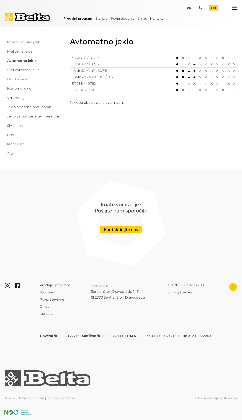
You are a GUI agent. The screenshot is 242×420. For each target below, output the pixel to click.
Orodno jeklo (18, 79)
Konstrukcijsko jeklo (24, 42)
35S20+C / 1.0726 (154, 64)
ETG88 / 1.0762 (154, 83)
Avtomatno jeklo (22, 60)
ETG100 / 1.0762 (154, 90)
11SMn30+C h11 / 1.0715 (154, 70)
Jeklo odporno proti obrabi (29, 107)
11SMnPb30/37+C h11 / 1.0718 (154, 77)
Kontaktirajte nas (121, 229)
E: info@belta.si (181, 292)
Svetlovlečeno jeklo (23, 70)
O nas (142, 18)
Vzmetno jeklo (19, 98)
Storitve (101, 18)
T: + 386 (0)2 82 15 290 (186, 285)
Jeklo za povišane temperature (33, 116)
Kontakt (156, 18)
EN (213, 8)
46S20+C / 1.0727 (154, 58)
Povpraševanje (122, 18)
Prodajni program (77, 18)
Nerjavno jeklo (19, 88)
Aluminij (14, 153)
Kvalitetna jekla (19, 51)
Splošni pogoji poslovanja (215, 398)
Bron (11, 135)
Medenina (15, 144)
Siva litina (15, 125)
